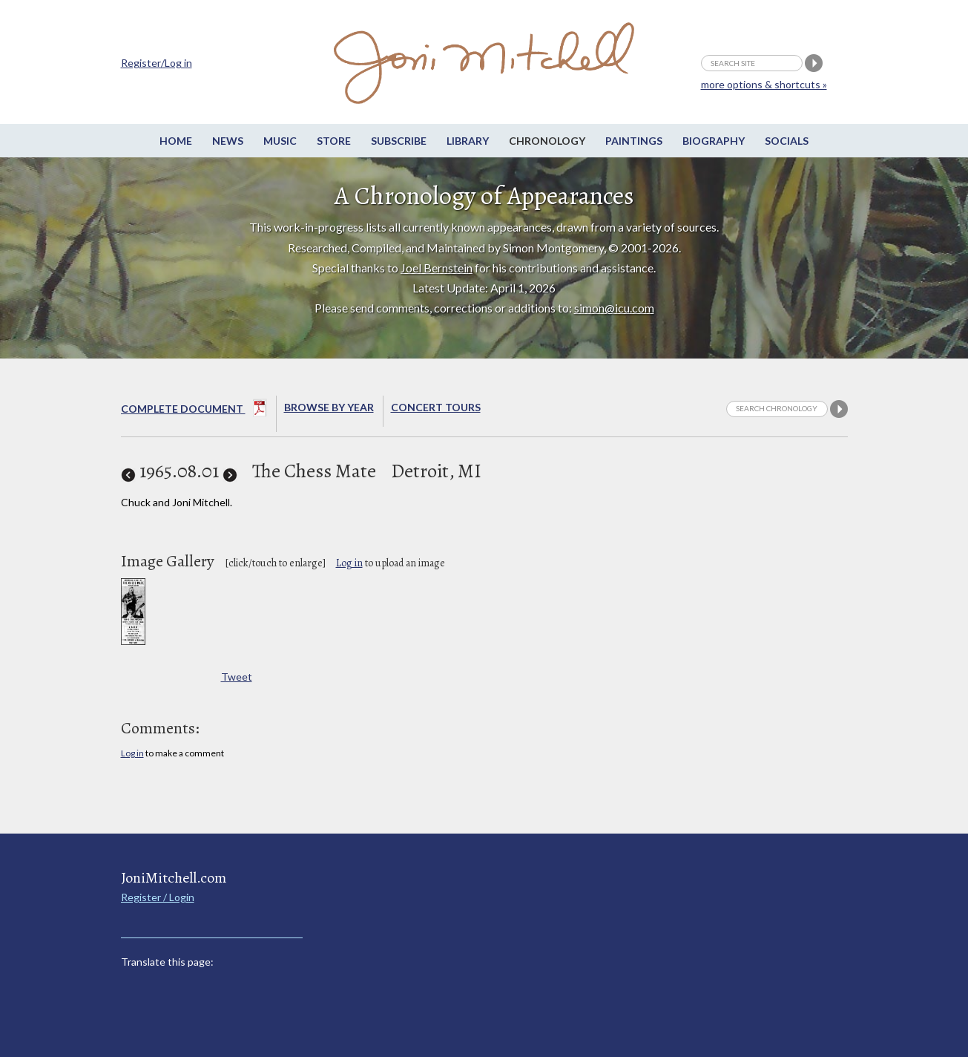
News (227, 140)
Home (175, 140)
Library (468, 140)
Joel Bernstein (437, 268)
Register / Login (157, 897)
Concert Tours (436, 407)
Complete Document (194, 410)
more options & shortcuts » (764, 84)
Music (280, 140)
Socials (787, 140)
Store (334, 140)
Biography (713, 140)
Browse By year (329, 407)
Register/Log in (156, 62)
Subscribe (399, 140)
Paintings (633, 140)
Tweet (236, 676)
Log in (349, 563)
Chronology (547, 140)
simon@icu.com (614, 308)
